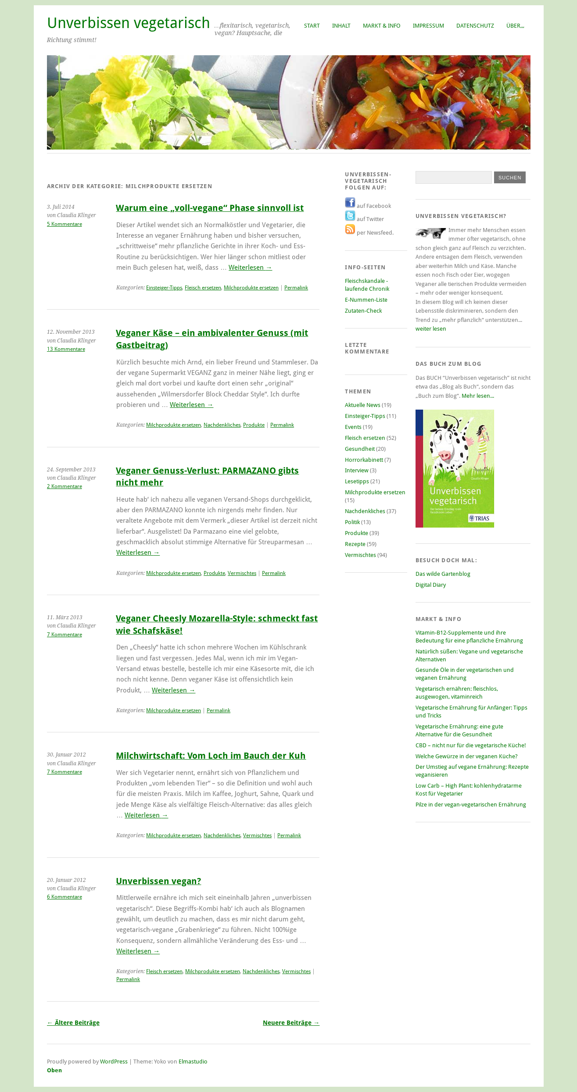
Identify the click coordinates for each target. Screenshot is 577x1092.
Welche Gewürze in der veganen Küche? (467, 756)
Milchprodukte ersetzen (251, 288)
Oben (54, 1070)
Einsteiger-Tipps (164, 288)
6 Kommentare (64, 897)
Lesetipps (357, 481)
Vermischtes (242, 573)
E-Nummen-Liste (366, 299)
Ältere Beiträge (73, 1022)
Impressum (428, 25)
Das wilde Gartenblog (443, 574)
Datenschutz (475, 25)
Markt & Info (382, 25)
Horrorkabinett (364, 460)
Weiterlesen (250, 267)
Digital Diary (431, 585)
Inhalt (341, 25)
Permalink (296, 288)
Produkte (254, 425)
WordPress (114, 1061)
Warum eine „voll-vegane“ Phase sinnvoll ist (210, 208)
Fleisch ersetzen (203, 288)
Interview (357, 470)
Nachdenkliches (222, 425)
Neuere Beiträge (291, 1022)
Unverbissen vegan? (158, 881)
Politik (352, 522)
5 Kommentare (64, 224)
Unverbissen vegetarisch (128, 23)
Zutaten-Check (363, 310)
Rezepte (355, 544)
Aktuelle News (362, 405)
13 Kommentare (66, 349)
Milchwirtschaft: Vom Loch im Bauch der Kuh (211, 756)
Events (353, 427)
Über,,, (515, 25)
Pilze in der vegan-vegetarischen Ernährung (471, 804)
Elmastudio (193, 1061)
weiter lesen (431, 328)
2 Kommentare (64, 486)
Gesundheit (360, 449)
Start (312, 25)
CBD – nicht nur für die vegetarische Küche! (471, 745)
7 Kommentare (64, 635)
